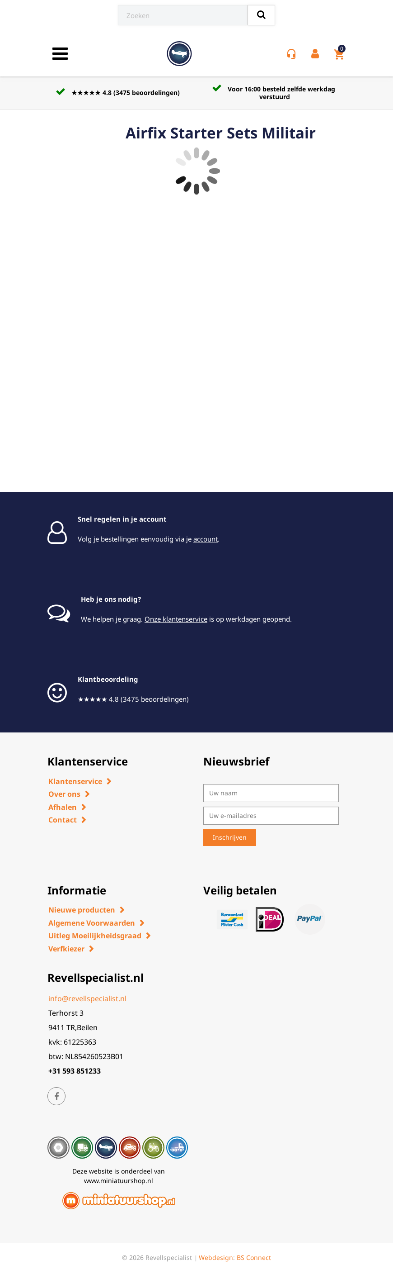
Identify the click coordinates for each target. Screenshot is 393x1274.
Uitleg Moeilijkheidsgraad (94, 936)
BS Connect (254, 1257)
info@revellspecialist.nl (87, 998)
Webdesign (216, 1257)
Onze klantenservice (176, 618)
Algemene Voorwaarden (91, 923)
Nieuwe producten (81, 910)
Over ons (64, 794)
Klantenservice (75, 781)
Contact (62, 820)
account (205, 538)
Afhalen (62, 807)
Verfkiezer (66, 949)
